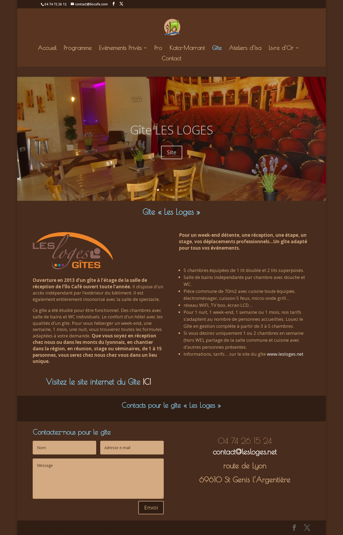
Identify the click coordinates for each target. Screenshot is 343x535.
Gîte (217, 48)
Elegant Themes (67, 527)
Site (171, 159)
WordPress (120, 527)
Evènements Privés (120, 48)
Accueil (47, 48)
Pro (158, 48)
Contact (171, 59)
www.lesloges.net (285, 354)
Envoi (151, 507)
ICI (147, 381)
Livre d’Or (281, 48)
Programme (78, 48)
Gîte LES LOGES (171, 136)
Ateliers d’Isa (245, 48)
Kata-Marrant (187, 48)
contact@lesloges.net (245, 451)
